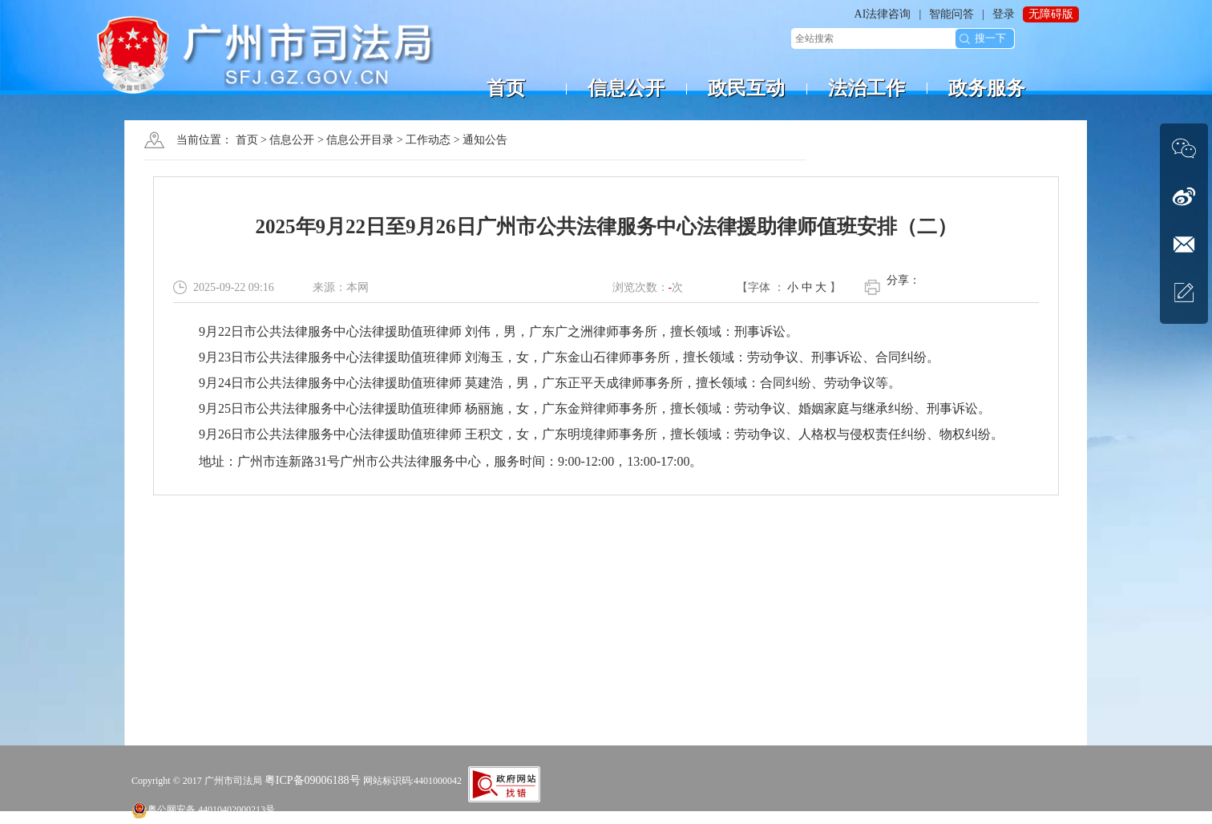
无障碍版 (1050, 14)
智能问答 (951, 14)
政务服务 (986, 88)
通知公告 (485, 140)
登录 (1003, 14)
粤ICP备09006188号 (313, 780)
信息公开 (291, 140)
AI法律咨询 (882, 14)
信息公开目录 (360, 140)
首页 (247, 140)
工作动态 (428, 140)
